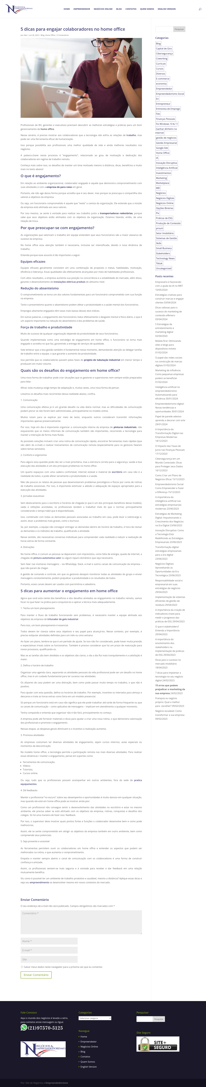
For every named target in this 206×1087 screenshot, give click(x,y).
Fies (158, 113)
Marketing (161, 178)
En (157, 98)
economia (161, 83)
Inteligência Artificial (167, 167)
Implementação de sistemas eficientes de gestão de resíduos (170, 600)
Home (67, 9)
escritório (117, 472)
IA (157, 157)
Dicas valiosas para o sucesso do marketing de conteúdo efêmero (168, 311)
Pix (157, 213)
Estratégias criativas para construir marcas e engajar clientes (169, 298)
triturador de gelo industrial (62, 619)
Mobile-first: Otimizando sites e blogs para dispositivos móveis (168, 344)
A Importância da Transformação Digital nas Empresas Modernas (169, 433)
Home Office (50, 35)
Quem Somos (147, 9)
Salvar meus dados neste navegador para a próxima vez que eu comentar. (63, 967)
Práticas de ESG (164, 218)
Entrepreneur (163, 103)
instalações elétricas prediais (69, 281)
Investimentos (163, 173)
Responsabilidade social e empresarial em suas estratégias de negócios (169, 584)
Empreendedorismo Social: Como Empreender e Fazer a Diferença (169, 488)
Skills (158, 243)
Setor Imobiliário (165, 233)
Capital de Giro (164, 48)
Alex (25, 35)
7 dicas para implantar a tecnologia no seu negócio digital (169, 676)
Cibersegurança (164, 53)
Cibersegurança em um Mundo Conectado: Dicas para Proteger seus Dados (169, 462)
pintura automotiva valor (47, 557)
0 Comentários (63, 35)
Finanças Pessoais (165, 118)
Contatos (130, 9)
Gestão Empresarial (166, 142)
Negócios (161, 193)
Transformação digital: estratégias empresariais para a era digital (168, 550)
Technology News (165, 258)
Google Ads (162, 147)
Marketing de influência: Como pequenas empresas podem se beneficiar (169, 374)
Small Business (164, 248)
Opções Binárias (164, 208)
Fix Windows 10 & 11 (167, 123)
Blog (119, 9)
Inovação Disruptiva (166, 162)
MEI (158, 188)
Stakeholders (163, 253)
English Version (167, 9)
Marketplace (162, 183)
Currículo (161, 63)
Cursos (159, 68)
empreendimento (39, 882)
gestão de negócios (166, 137)
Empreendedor (82, 9)
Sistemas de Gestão (166, 238)
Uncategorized (164, 268)
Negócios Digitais (165, 198)
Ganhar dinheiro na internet (166, 130)
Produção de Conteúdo (168, 223)
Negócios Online (103, 9)
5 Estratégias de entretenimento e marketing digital (164, 328)
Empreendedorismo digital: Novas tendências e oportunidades (169, 407)
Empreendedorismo (56, 1082)
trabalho (131, 135)
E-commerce (162, 78)
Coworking (161, 58)
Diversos (160, 73)
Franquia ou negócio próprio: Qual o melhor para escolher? (167, 702)
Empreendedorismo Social (170, 93)
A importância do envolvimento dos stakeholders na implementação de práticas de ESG (169, 647)
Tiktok (159, 263)
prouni (159, 228)
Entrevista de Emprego (168, 108)
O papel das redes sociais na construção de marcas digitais (168, 361)
